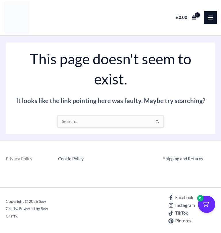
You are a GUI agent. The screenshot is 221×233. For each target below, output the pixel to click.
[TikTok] (178, 213)
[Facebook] (181, 197)
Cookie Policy (71, 158)
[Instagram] (182, 205)
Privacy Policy (19, 158)
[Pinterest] (181, 221)
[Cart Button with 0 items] (206, 204)
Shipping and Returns (183, 158)
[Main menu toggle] (210, 17)
